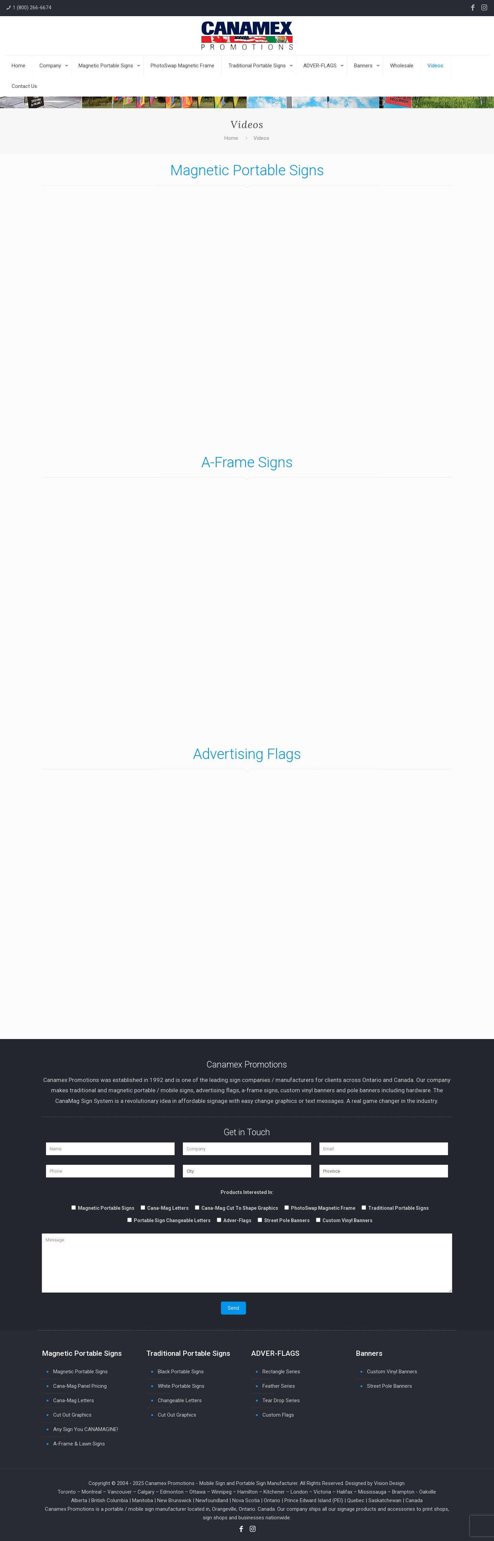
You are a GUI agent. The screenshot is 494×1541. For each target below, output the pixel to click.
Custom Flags (278, 1415)
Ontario (272, 1500)
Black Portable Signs (181, 1372)
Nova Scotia (246, 1500)
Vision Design (389, 1483)
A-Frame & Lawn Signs (79, 1444)
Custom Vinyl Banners (392, 1372)
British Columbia (109, 1500)
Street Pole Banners (389, 1386)
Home (231, 138)
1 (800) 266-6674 (32, 7)
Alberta (79, 1500)
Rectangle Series (281, 1372)
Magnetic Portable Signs (80, 1372)
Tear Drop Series (281, 1400)
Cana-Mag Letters (73, 1400)
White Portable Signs (181, 1386)
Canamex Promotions (170, 1483)
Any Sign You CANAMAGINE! (85, 1429)
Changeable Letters (180, 1400)
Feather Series (278, 1386)
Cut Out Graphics (72, 1415)
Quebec (355, 1500)
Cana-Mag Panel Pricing (80, 1386)
